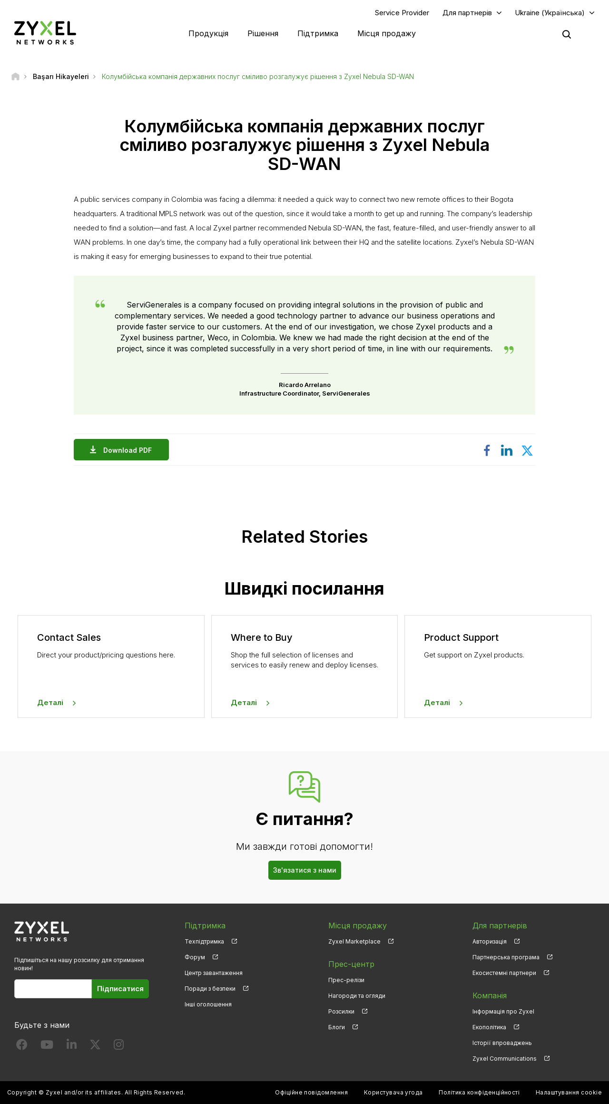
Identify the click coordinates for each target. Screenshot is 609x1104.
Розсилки (341, 1011)
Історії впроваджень (502, 1042)
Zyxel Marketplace (354, 941)
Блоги (336, 1027)
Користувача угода (393, 1092)
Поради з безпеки (210, 988)
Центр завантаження (214, 972)
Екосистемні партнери (504, 972)
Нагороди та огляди (356, 995)
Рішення (262, 33)
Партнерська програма (506, 957)
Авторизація (489, 941)
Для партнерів (467, 12)
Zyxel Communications (504, 1058)
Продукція (208, 33)
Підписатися (120, 988)
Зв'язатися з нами (304, 870)
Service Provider (402, 12)
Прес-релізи (346, 980)
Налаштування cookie (569, 1092)
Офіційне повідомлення (311, 1092)
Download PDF (130, 450)
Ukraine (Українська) (550, 12)
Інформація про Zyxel (503, 1011)
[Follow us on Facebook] (22, 1046)
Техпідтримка (204, 941)
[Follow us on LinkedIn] (72, 1046)
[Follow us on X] (95, 1046)
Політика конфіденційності (479, 1092)
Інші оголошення (208, 1004)
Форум (195, 957)
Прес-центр (351, 964)
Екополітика (489, 1027)
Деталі (50, 702)
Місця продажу (386, 33)
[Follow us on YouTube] (46, 1046)
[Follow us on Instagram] (119, 1046)
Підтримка (317, 33)
